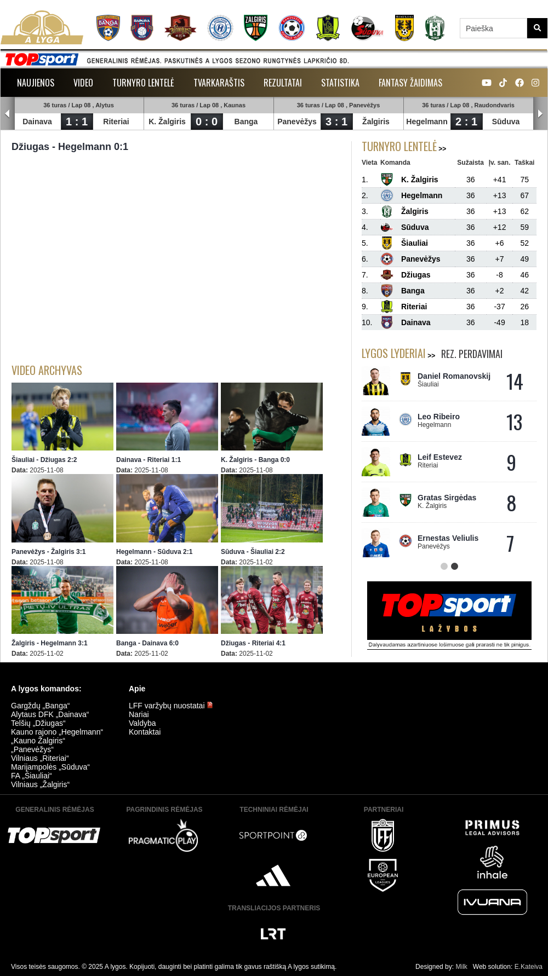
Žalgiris (376, 121)
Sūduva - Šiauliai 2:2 (253, 552)
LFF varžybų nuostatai (171, 705)
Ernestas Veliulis (448, 538)
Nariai (139, 714)
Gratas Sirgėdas (447, 497)
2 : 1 (466, 121)
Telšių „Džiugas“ (38, 723)
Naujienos (35, 82)
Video (83, 82)
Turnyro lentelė (143, 82)
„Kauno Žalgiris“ (38, 740)
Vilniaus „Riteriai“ (40, 758)
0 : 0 (207, 121)
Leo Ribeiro (439, 416)
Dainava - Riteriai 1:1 (148, 460)
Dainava (37, 121)
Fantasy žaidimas (410, 82)
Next (540, 114)
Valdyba (142, 723)
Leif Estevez (440, 457)
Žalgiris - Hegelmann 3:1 (50, 643)
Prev (8, 114)
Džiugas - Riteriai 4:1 (253, 643)
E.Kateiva (529, 967)
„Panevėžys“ (32, 749)
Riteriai (116, 121)
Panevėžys (297, 121)
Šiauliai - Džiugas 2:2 (44, 460)
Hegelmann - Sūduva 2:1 (154, 552)
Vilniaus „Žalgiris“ (40, 784)
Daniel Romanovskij (454, 376)
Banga (246, 121)
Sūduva (506, 121)
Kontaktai (145, 731)
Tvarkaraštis (218, 82)
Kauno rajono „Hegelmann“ (57, 731)
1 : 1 (77, 121)
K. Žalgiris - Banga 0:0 (255, 460)
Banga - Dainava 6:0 (147, 643)
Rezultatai (283, 82)
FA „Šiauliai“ (31, 775)
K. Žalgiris (167, 121)
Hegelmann (426, 121)
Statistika (340, 82)
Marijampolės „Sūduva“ (50, 767)
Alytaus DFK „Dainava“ (50, 714)
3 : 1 (336, 121)
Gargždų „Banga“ (40, 705)
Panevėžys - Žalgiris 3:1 (48, 552)
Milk (461, 967)
